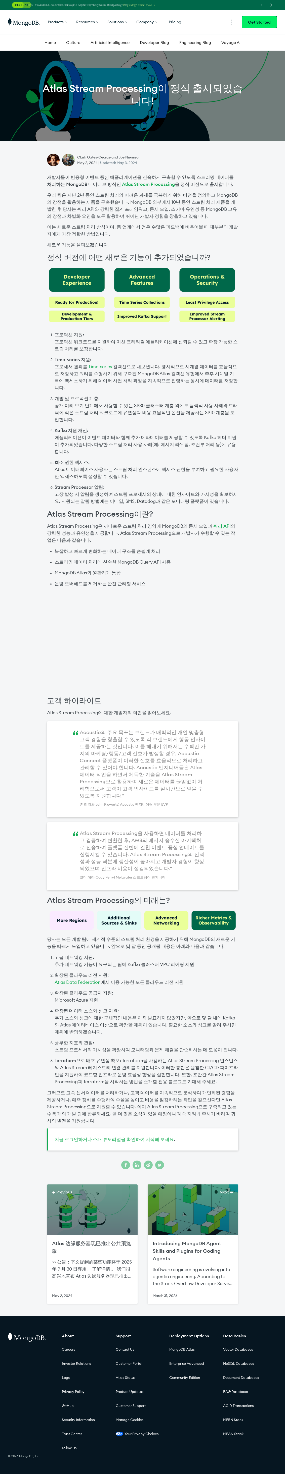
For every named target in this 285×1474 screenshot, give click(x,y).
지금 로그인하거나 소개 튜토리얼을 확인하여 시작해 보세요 (114, 1139)
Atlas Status (126, 1377)
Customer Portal (129, 1363)
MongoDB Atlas (182, 1349)
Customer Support (131, 1405)
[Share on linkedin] (137, 1165)
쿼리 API (222, 526)
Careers (68, 1349)
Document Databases (241, 1377)
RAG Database (235, 1391)
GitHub (68, 1405)
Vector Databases (238, 1349)
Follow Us (69, 1448)
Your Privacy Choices (137, 1434)
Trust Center (72, 1434)
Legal (66, 1377)
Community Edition (184, 1377)
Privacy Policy (73, 1391)
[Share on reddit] (148, 1165)
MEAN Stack (233, 1434)
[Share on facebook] (125, 1165)
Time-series (100, 366)
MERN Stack (233, 1419)
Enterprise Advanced (186, 1363)
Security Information (78, 1419)
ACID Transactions (238, 1405)
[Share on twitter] (159, 1165)
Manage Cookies (130, 1419)
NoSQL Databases (238, 1363)
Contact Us (125, 1349)
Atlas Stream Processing (148, 184)
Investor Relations (76, 1363)
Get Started (259, 22)
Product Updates (130, 1391)
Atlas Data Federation (78, 982)
